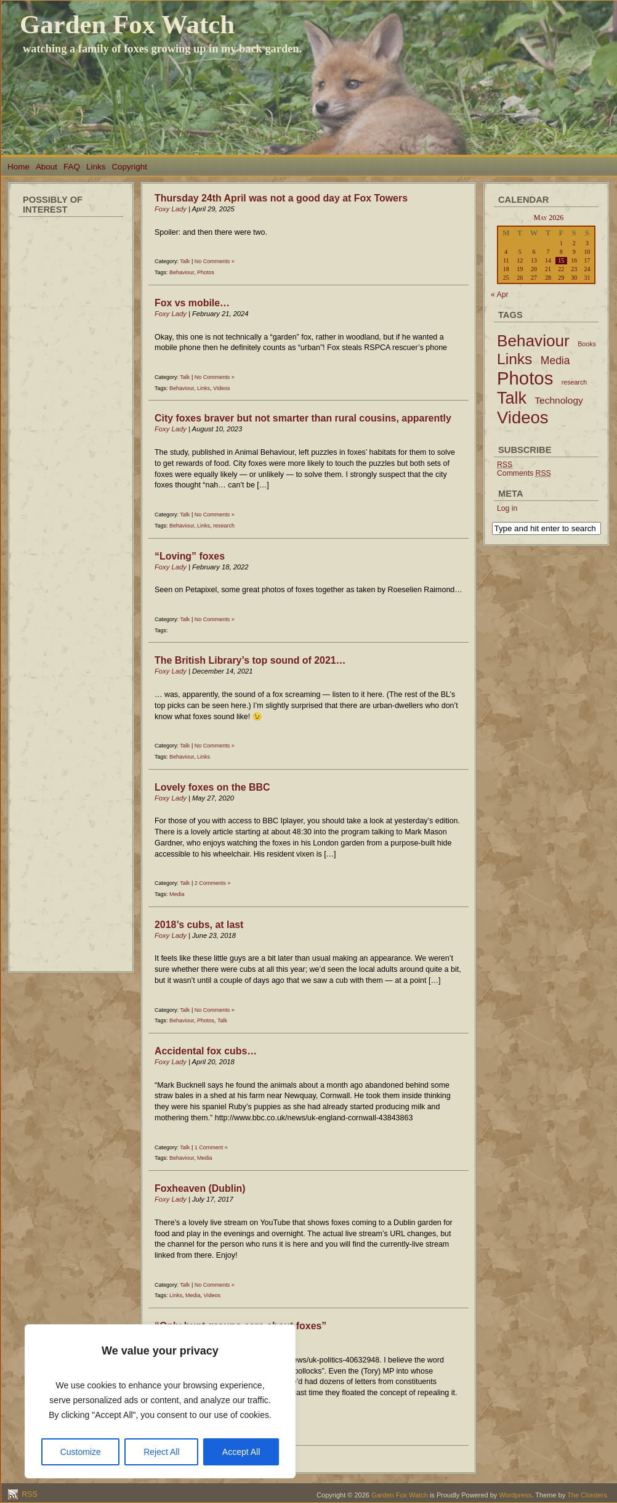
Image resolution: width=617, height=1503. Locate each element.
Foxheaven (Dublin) (200, 1188)
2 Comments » (213, 883)
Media (177, 894)
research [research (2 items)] (574, 382)
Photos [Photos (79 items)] (525, 378)
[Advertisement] (71, 407)
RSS (29, 1494)
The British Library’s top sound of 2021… (250, 660)
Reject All (161, 1452)
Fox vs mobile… (192, 303)
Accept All (241, 1452)
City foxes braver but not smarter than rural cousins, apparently (303, 418)
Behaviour (181, 272)
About (46, 166)
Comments (524, 473)
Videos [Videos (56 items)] (523, 417)
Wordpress (515, 1495)
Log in (507, 508)
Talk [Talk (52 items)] (511, 398)
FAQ (71, 166)
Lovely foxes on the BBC (212, 787)
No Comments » (215, 261)
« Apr (500, 294)
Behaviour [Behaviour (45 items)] (533, 341)
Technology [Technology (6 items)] (558, 400)
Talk (185, 261)
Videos (221, 388)
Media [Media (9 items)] (555, 360)
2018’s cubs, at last (199, 924)
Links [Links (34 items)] (514, 359)
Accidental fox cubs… (206, 1051)
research (224, 526)
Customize (80, 1452)
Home (18, 166)
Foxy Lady (171, 209)
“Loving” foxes (190, 556)
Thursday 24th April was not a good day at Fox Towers (281, 198)
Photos (205, 272)
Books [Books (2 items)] (587, 344)
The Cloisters (587, 1495)
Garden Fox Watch (127, 24)
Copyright (129, 166)
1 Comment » (211, 1147)
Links (95, 166)
